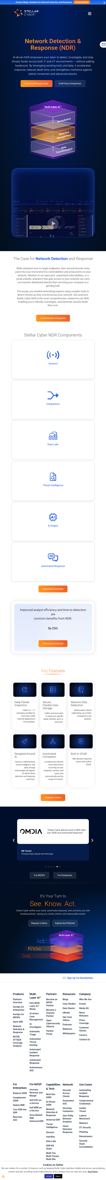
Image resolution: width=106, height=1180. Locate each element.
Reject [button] (58, 1176)
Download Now (81, 2)
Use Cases (85, 1080)
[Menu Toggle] (89, 13)
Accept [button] (49, 1176)
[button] (14, 840)
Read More (93, 1171)
